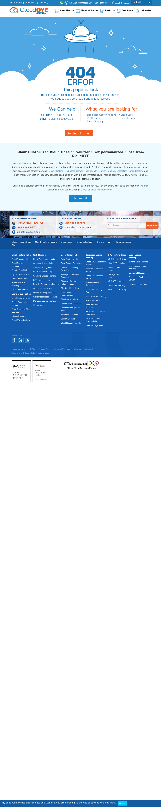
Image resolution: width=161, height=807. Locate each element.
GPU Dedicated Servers (92, 284)
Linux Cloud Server (20, 279)
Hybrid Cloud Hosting (21, 275)
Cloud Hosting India (21, 242)
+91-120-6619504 (102, 3)
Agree (122, 803)
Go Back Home (78, 133)
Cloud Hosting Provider (71, 323)
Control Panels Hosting (95, 296)
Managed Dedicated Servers (94, 277)
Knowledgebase (123, 242)
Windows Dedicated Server (94, 270)
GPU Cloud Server (20, 290)
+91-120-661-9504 (30, 223)
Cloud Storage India (20, 259)
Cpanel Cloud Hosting (21, 294)
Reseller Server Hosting (92, 306)
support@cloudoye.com (78, 227)
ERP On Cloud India (69, 315)
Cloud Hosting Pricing (46, 242)
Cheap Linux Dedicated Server (95, 263)
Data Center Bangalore (71, 263)
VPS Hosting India (117, 255)
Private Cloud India (20, 270)
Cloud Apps (66, 242)
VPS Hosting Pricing (117, 259)
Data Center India (70, 255)
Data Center (125, 11)
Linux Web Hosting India (44, 259)
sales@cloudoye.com (122, 3)
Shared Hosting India (42, 268)
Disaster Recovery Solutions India (69, 282)
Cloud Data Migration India (70, 309)
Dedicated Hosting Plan (93, 291)
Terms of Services (62, 349)
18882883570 (27, 228)
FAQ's (32, 349)
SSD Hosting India (41, 280)
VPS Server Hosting (104, 171)
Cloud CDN (127, 115)
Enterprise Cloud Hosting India (92, 320)
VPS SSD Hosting (116, 281)
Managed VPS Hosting (114, 276)
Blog (14, 245)
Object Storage (18, 316)
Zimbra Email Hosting (138, 262)
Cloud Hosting (64, 12)
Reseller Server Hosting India (46, 284)
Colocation (122, 171)
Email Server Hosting (135, 256)
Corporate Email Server (136, 278)
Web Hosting (39, 255)
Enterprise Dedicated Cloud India (95, 313)
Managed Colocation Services (70, 276)
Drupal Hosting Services (44, 293)
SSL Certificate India (70, 288)
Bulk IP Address (92, 301)
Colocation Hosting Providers (69, 269)
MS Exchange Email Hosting (137, 267)
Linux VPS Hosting (116, 263)
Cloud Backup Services (17, 264)
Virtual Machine (40, 305)
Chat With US (80, 198)
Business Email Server (139, 284)
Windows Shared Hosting (44, 276)
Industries (143, 12)
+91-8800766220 (81, 3)
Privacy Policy (44, 349)
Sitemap (77, 349)
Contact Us (90, 349)
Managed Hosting (87, 12)
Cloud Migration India (21, 320)
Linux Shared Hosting (43, 272)
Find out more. (108, 803)
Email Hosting (128, 118)
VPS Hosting (94, 118)
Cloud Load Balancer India (72, 304)
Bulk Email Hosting (137, 273)
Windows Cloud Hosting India (18, 284)
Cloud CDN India (68, 319)
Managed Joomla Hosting (44, 301)
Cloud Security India (69, 299)
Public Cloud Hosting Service (21, 303)
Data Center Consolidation (67, 294)
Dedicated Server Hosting (101, 115)
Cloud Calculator (85, 242)
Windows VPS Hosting (114, 269)
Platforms (107, 12)
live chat (143, 186)
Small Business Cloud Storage (21, 310)
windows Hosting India (43, 263)
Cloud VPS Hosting (116, 286)
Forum (100, 242)
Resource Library (19, 349)
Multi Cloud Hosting (117, 290)
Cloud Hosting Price (21, 298)
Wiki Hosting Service (42, 289)
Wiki (110, 242)
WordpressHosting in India (45, 297)
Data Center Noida (69, 259)
